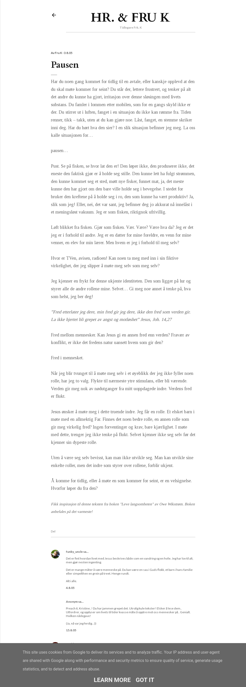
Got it (145, 679)
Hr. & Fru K (130, 17)
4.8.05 (70, 588)
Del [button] (53, 531)
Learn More (112, 679)
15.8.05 (71, 630)
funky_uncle (74, 552)
